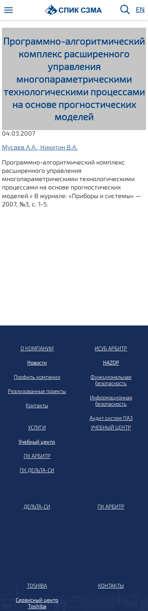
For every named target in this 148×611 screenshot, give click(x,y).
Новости (37, 362)
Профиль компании (37, 377)
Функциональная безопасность (110, 380)
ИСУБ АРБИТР (111, 348)
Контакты (37, 405)
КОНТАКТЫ (111, 586)
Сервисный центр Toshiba (37, 603)
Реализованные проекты (37, 391)
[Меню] (8, 10)
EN (140, 9)
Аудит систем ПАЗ (111, 418)
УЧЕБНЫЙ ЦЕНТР (111, 427)
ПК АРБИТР (37, 456)
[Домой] (73, 10)
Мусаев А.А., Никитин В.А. (40, 147)
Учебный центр (37, 442)
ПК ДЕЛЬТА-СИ (37, 470)
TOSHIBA (37, 586)
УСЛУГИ (37, 427)
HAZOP (111, 362)
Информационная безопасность (111, 400)
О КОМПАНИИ (37, 348)
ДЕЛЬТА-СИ (37, 506)
